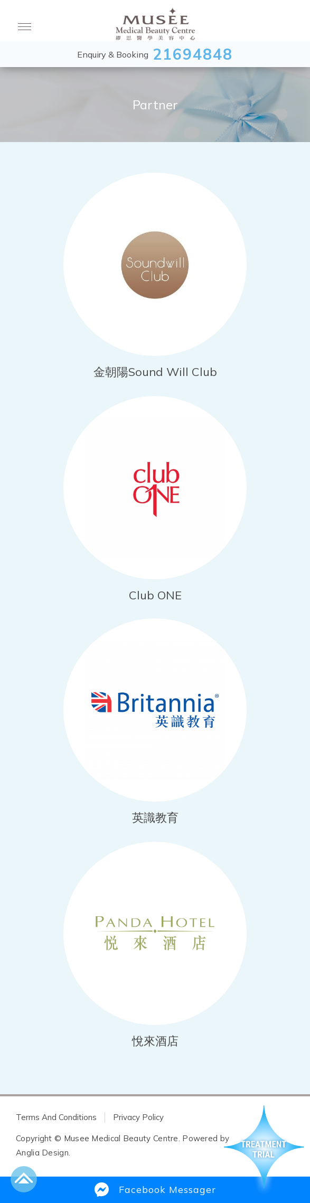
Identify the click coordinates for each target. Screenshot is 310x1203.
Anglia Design (42, 1153)
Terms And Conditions (56, 1117)
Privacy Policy (138, 1117)
